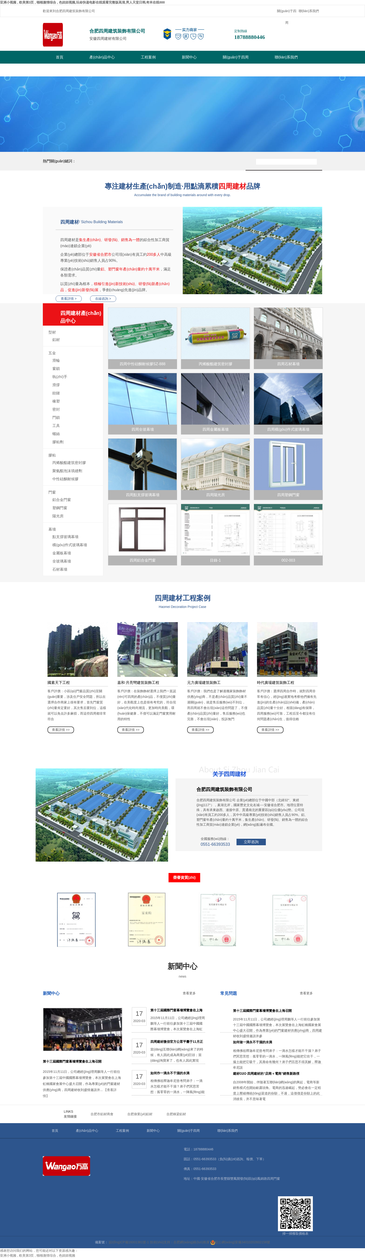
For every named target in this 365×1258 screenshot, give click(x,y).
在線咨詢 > (103, 298)
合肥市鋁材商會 (102, 1114)
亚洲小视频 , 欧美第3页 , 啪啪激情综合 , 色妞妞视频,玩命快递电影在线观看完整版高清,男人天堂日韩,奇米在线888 (82, 2)
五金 (52, 353)
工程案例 (148, 57)
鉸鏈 (56, 393)
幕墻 (52, 529)
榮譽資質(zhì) (184, 878)
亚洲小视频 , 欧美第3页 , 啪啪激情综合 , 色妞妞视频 (37, 1255)
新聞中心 (189, 57)
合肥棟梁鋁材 (176, 1114)
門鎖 (56, 417)
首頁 (59, 57)
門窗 (52, 492)
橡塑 (56, 401)
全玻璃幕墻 (61, 561)
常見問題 (228, 993)
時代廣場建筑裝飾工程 (275, 683)
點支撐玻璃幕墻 (65, 537)
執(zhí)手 (59, 377)
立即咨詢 (251, 842)
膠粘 (52, 455)
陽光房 (58, 516)
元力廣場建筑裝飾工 (204, 683)
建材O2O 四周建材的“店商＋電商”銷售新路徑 (266, 1073)
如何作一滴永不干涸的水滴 (169, 1073)
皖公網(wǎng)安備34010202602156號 (240, 1242)
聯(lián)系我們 (309, 11)
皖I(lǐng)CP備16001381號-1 (129, 1242)
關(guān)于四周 (286, 16)
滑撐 (56, 385)
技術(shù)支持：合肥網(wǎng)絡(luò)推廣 (180, 1242)
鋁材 (56, 340)
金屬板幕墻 (61, 553)
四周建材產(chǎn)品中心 (81, 318)
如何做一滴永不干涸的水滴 (252, 1042)
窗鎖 (56, 369)
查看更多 (189, 993)
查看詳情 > (69, 298)
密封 (56, 409)
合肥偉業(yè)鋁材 (139, 1114)
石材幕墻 (59, 569)
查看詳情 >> (61, 730)
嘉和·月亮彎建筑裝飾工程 (138, 683)
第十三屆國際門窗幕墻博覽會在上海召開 (72, 1061)
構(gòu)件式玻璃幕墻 (69, 545)
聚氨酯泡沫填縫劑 (67, 471)
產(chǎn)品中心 (102, 57)
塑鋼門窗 (59, 508)
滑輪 (56, 360)
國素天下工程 (58, 683)
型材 (52, 332)
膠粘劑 (58, 442)
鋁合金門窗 (61, 500)
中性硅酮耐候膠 (65, 479)
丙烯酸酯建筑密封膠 (69, 463)
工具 (56, 426)
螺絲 (56, 434)
